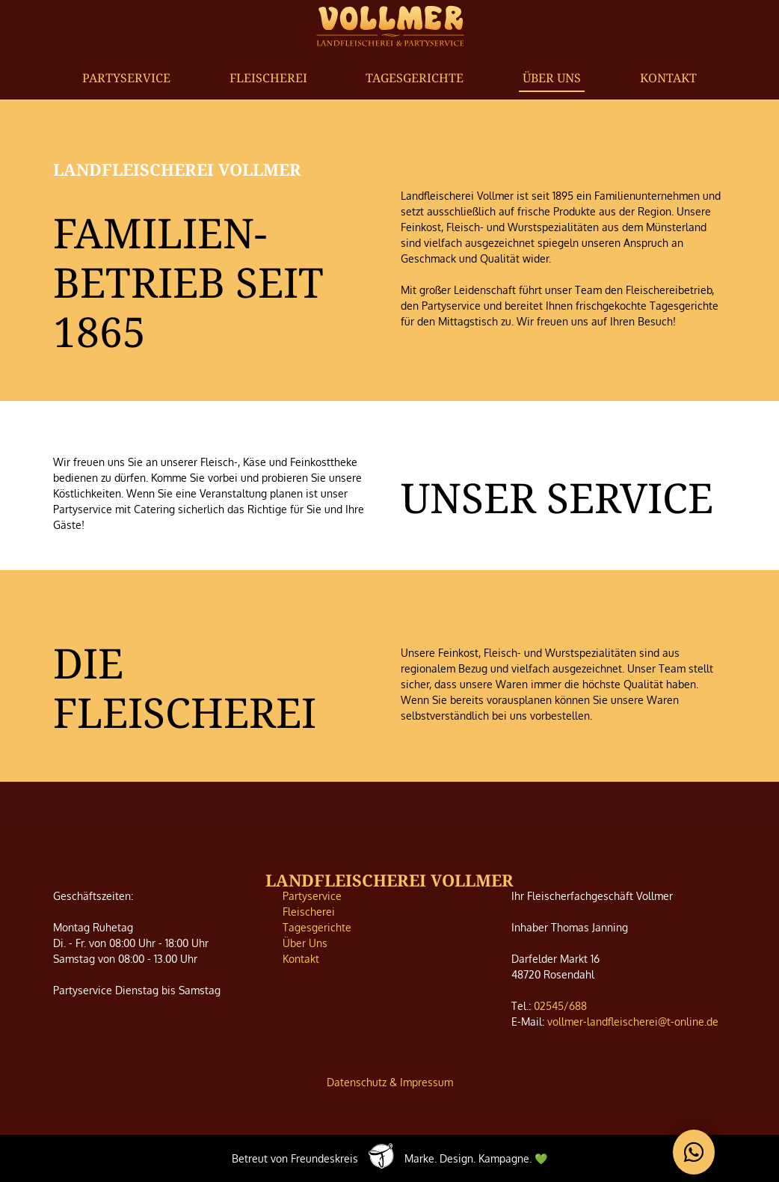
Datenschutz (357, 1082)
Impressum (426, 1082)
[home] (389, 25)
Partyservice (126, 78)
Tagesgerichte (415, 78)
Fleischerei (268, 78)
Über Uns (552, 78)
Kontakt (668, 78)
